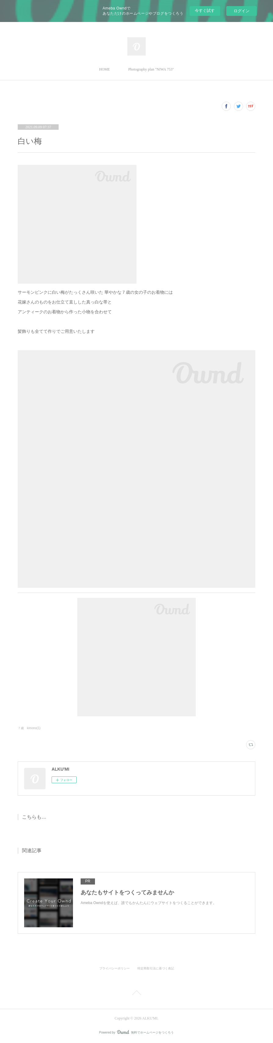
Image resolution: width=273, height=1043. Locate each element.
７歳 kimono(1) (29, 728)
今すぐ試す (205, 10)
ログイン (241, 11)
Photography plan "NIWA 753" (151, 69)
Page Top (136, 993)
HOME (104, 69)
